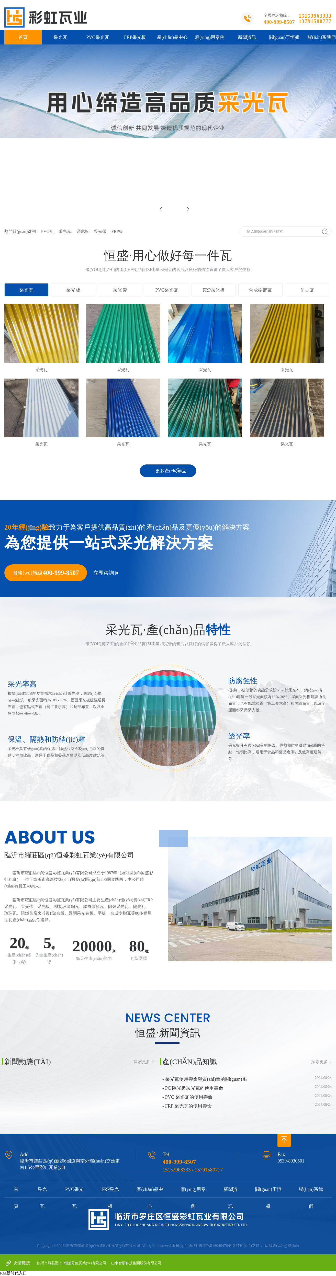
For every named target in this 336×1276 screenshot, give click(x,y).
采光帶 (100, 231)
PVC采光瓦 (97, 37)
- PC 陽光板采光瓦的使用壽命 (192, 1088)
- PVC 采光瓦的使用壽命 (187, 1097)
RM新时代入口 (13, 1273)
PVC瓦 (47, 231)
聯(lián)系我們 (311, 1198)
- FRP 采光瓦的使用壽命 (187, 1106)
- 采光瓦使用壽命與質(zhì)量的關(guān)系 (204, 1079)
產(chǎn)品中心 (172, 37)
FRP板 (117, 231)
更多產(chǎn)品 (170, 470)
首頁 (23, 37)
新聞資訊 (247, 37)
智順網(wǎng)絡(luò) (281, 1246)
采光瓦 (60, 37)
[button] (188, 209)
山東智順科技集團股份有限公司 (136, 1263)
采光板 (82, 231)
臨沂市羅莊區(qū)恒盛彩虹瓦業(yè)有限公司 (71, 1263)
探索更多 (141, 1061)
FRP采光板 (135, 37)
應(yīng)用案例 (210, 37)
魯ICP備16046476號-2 (216, 1246)
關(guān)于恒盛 (284, 37)
